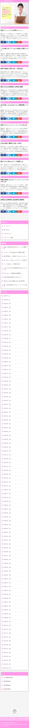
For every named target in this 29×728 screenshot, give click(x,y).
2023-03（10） (8, 404)
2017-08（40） (8, 644)
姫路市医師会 (7, 689)
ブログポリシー (8, 233)
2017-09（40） (8, 640)
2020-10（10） (8, 497)
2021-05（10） (8, 474)
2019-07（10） (8, 555)
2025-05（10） (8, 303)
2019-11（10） (8, 540)
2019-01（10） (8, 578)
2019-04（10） (8, 567)
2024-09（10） (8, 334)
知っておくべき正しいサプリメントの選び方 (15, 260)
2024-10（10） (8, 330)
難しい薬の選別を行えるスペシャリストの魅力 (15, 285)
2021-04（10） (8, 478)
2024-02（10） (8, 361)
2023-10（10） (8, 377)
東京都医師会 (7, 685)
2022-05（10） (8, 435)
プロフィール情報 (8, 237)
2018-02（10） (8, 621)
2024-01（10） (8, 365)
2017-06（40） (8, 652)
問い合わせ (7, 229)
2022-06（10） (8, 431)
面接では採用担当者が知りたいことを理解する (15, 247)
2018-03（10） (8, 617)
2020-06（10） (8, 513)
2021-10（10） (8, 454)
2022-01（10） (8, 451)
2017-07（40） (8, 648)
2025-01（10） (8, 319)
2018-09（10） (8, 594)
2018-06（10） (8, 606)
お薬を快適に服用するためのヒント (13, 277)
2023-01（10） (8, 412)
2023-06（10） (8, 392)
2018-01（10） (8, 625)
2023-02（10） (8, 408)
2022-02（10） (8, 447)
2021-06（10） (8, 470)
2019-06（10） (8, 559)
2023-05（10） (8, 396)
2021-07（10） (8, 466)
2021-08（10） (8, 462)
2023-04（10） (8, 400)
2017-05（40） (8, 656)
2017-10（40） (8, 637)
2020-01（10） (8, 532)
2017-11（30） (8, 633)
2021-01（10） (8, 485)
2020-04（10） (8, 520)
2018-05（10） (8, 609)
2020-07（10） (8, 509)
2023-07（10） (8, 389)
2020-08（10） (8, 505)
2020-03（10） (8, 524)
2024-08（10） (8, 338)
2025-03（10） (8, 311)
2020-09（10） (8, 501)
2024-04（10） (8, 354)
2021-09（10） (8, 458)
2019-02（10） (8, 575)
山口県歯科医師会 (8, 677)
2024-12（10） (8, 323)
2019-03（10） (8, 571)
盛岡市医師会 (7, 681)
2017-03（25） (8, 664)
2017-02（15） (8, 668)
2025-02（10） (8, 315)
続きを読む (25, 42)
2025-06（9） (7, 299)
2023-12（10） (8, 369)
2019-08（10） (8, 551)
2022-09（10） (8, 420)
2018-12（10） (8, 582)
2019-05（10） (8, 563)
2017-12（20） (8, 629)
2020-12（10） (8, 489)
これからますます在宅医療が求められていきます (15, 268)
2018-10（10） (8, 590)
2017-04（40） (8, 660)
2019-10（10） (8, 544)
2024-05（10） (8, 350)
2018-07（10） (8, 602)
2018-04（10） (8, 613)
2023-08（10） (8, 385)
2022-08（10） (8, 423)
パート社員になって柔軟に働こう (12, 264)
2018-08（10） (8, 598)
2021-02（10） (8, 482)
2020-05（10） (8, 516)
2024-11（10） (8, 326)
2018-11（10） (8, 586)
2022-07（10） (8, 427)
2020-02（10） (8, 528)
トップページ (7, 226)
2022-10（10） (8, 416)
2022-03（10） (8, 443)
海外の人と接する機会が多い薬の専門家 (14, 281)
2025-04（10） (8, 307)
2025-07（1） (7, 295)
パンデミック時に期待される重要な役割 (14, 252)
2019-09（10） (8, 547)
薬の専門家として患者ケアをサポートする (15, 256)
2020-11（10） (8, 493)
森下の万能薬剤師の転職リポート (8, 1)
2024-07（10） (8, 342)
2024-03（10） (8, 358)
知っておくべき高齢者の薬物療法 (12, 273)
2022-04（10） (8, 439)
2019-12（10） (8, 536)
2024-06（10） (8, 346)
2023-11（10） (8, 373)
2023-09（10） (8, 381)
